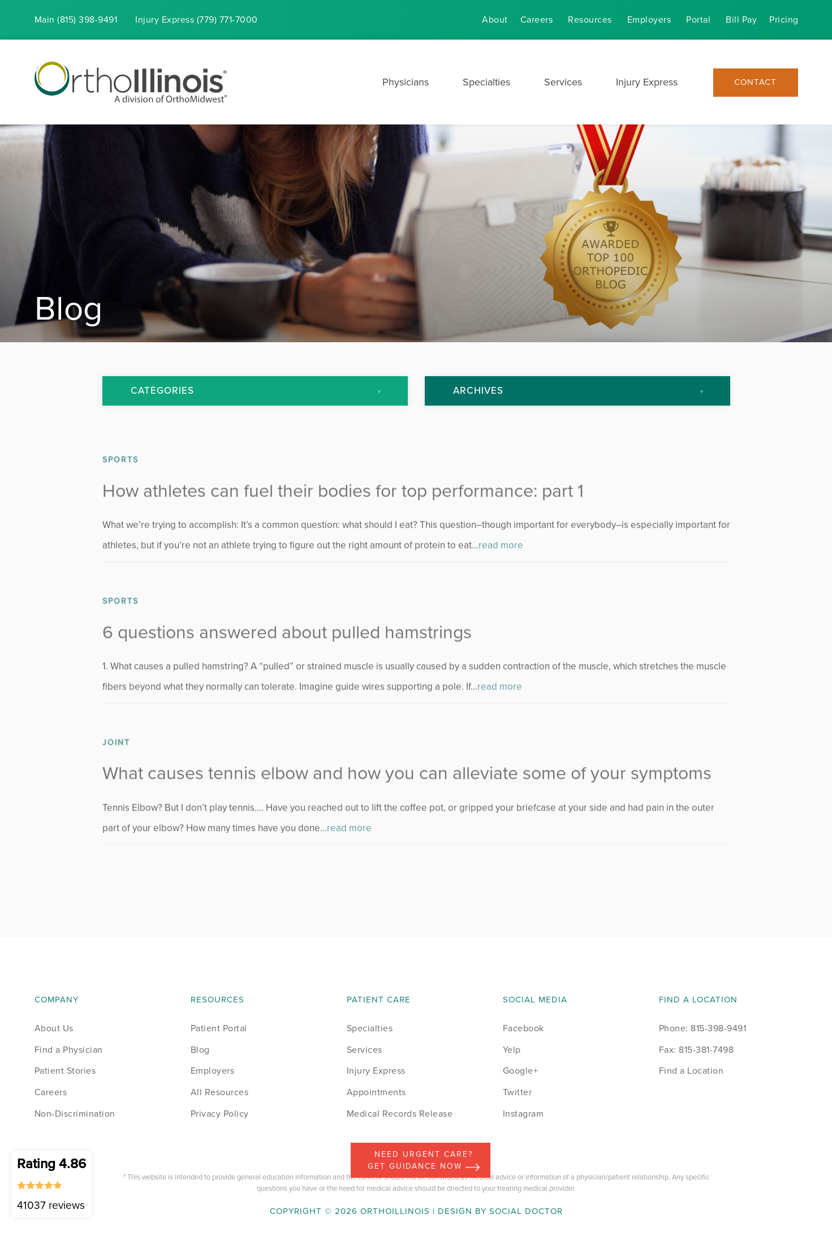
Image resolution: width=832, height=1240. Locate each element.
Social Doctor (526, 1211)
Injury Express (647, 82)
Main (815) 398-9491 (76, 19)
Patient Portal (219, 1028)
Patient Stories (65, 1070)
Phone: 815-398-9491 (703, 1028)
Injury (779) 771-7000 (196, 19)
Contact (755, 82)
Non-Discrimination (75, 1113)
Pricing (784, 19)
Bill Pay (741, 19)
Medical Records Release (400, 1113)
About (495, 19)
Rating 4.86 (51, 1183)
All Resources (220, 1092)
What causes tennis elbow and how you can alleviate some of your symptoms (407, 790)
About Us (54, 1028)
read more (500, 563)
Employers (649, 19)
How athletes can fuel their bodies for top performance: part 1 (343, 507)
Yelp (512, 1049)
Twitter (517, 1092)
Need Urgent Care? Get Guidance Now (424, 1160)
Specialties (486, 82)
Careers (536, 19)
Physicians (405, 82)
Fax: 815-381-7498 (696, 1049)
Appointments (376, 1092)
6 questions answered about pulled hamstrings (287, 648)
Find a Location (691, 1070)
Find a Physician (69, 1049)
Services (563, 82)
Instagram (523, 1113)
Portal (698, 19)
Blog (200, 1049)
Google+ (520, 1070)
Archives (478, 391)
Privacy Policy (220, 1113)
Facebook (523, 1028)
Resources (590, 19)
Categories (162, 391)
